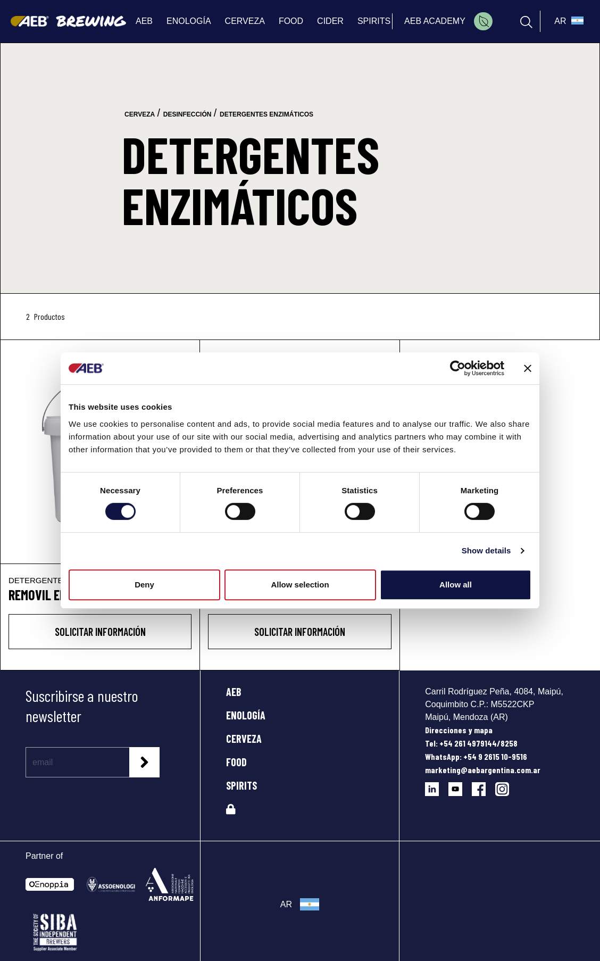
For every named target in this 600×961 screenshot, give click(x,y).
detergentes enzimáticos (266, 114)
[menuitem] (483, 21)
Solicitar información (100, 631)
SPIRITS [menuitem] (373, 21)
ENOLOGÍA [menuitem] (188, 21)
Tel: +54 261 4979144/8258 (471, 743)
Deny (144, 584)
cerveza (139, 114)
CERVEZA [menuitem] (245, 21)
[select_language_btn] (567, 21)
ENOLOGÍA (245, 715)
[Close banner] (527, 368)
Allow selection (300, 584)
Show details (486, 550)
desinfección (187, 114)
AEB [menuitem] (144, 21)
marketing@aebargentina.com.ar (482, 770)
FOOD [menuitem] (291, 21)
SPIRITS (241, 785)
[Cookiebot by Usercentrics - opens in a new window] (457, 368)
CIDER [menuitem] (330, 21)
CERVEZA (244, 738)
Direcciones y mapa (459, 730)
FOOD (236, 762)
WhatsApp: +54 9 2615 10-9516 (476, 756)
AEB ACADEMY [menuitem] (434, 21)
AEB (233, 691)
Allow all (455, 584)
